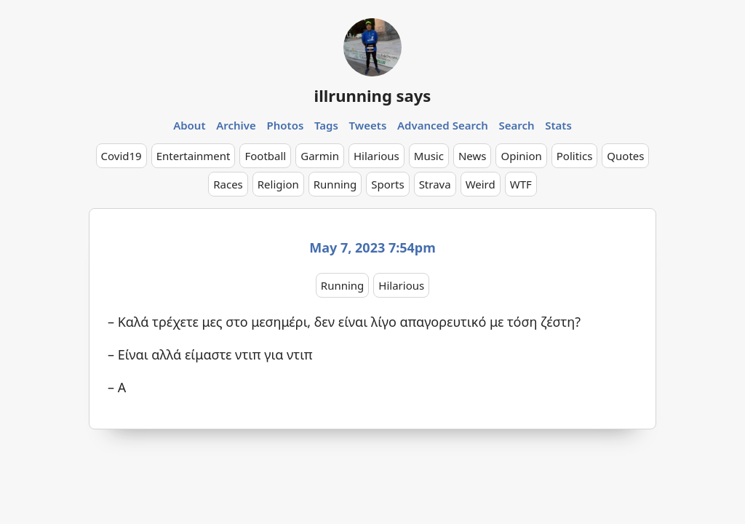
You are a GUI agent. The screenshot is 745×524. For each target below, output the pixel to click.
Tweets (368, 125)
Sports (387, 184)
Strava (435, 184)
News (472, 155)
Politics (575, 155)
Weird (480, 184)
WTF (521, 184)
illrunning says (372, 95)
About (189, 125)
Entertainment (193, 155)
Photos (285, 125)
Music (429, 155)
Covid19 (121, 155)
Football (265, 155)
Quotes (625, 155)
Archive (236, 125)
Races (228, 184)
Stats (558, 125)
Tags (326, 125)
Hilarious (376, 155)
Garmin (319, 155)
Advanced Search (442, 125)
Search (516, 125)
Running (335, 184)
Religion (278, 184)
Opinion (521, 155)
